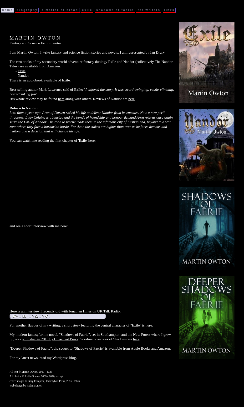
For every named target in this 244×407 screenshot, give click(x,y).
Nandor (23, 75)
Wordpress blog (64, 358)
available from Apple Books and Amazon (139, 348)
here (61, 99)
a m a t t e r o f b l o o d (59, 10)
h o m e (7, 10)
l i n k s (169, 10)
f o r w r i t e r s (149, 10)
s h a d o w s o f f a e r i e (114, 10)
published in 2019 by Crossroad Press (50, 339)
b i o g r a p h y (27, 10)
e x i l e (87, 10)
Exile (21, 71)
